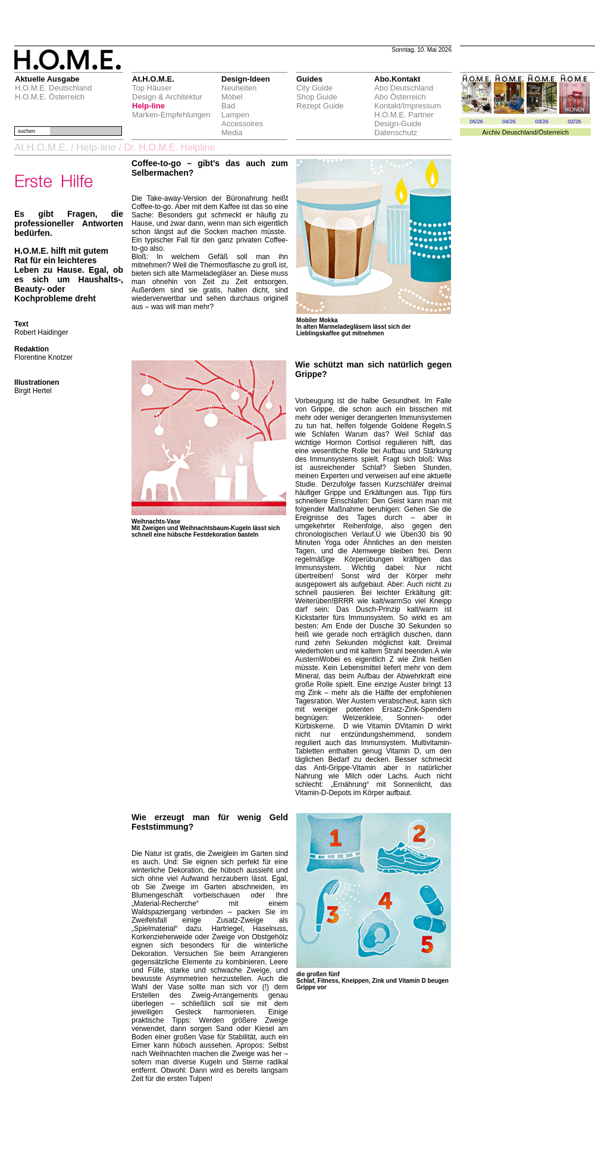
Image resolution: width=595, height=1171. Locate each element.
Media (231, 132)
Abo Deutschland (403, 87)
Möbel (231, 96)
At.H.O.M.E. (41, 147)
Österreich (553, 132)
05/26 (476, 121)
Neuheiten (238, 87)
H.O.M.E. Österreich (49, 96)
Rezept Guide (320, 105)
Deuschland (519, 132)
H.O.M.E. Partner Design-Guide (404, 119)
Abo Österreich (400, 96)
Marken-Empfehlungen (171, 114)
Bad (228, 105)
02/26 (574, 121)
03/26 (542, 121)
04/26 (509, 121)
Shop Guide (316, 96)
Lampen (235, 114)
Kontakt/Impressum (407, 105)
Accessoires (242, 123)
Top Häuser (151, 87)
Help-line (148, 105)
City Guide (314, 87)
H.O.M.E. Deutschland (53, 87)
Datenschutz (395, 132)
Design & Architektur (167, 96)
